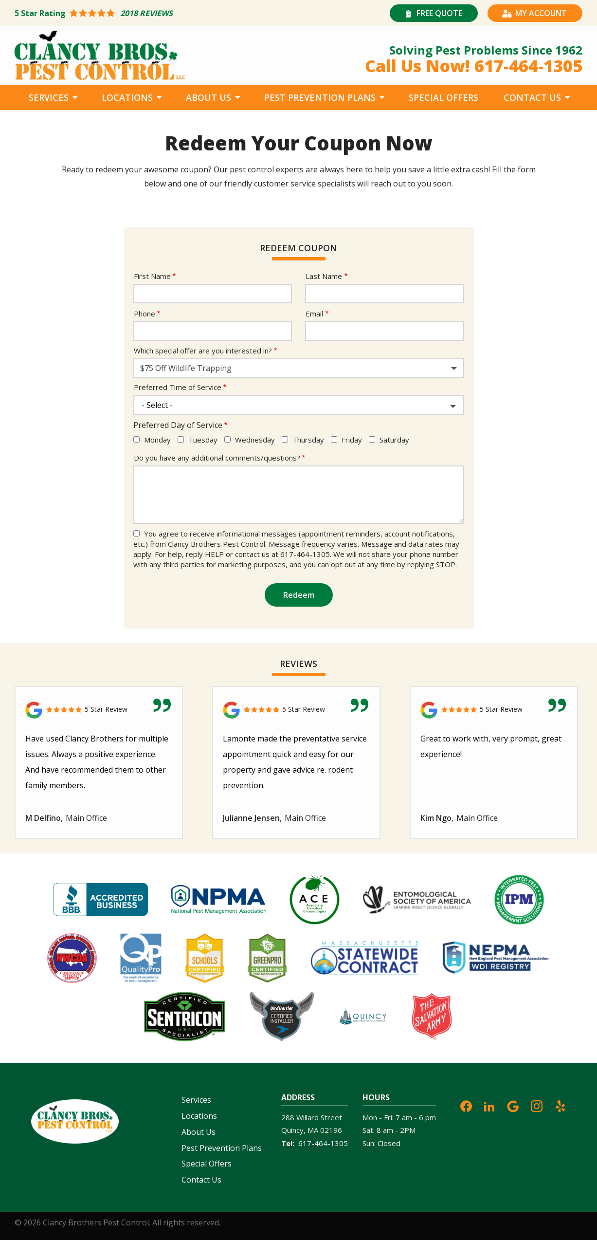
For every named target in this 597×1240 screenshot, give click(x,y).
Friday (352, 439)
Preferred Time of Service (177, 387)
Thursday (308, 439)
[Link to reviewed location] (98, 710)
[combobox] (298, 368)
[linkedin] (489, 1105)
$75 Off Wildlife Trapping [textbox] (186, 368)
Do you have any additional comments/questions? (217, 458)
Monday (157, 439)
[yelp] (560, 1105)
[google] (513, 1105)
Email (314, 313)
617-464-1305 (323, 1143)
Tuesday (202, 439)
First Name (152, 276)
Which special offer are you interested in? (203, 350)
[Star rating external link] (157, 13)
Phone (144, 313)
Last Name (324, 276)
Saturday (394, 439)
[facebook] (466, 1105)
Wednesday (255, 439)
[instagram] (536, 1105)
